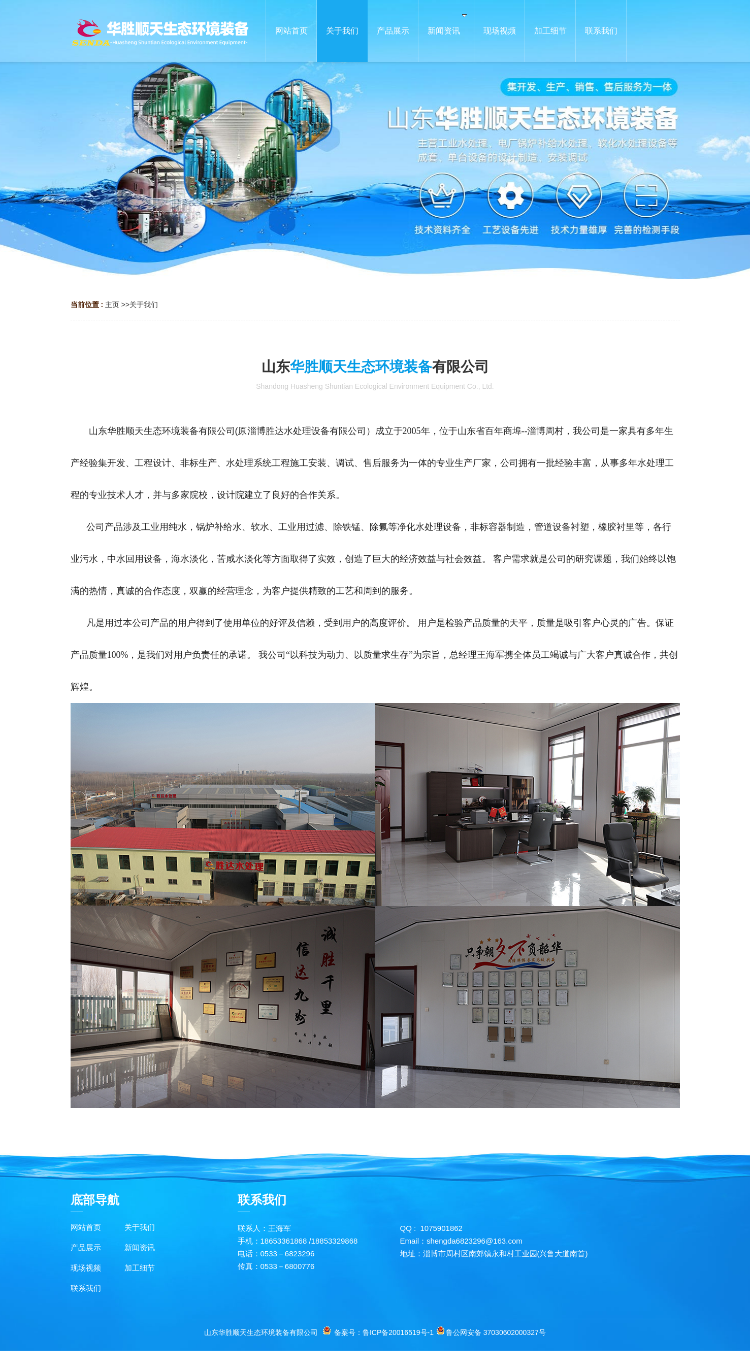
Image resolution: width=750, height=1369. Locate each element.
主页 (112, 304)
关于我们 (143, 304)
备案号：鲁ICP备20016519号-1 (384, 1332)
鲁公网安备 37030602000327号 (496, 1332)
